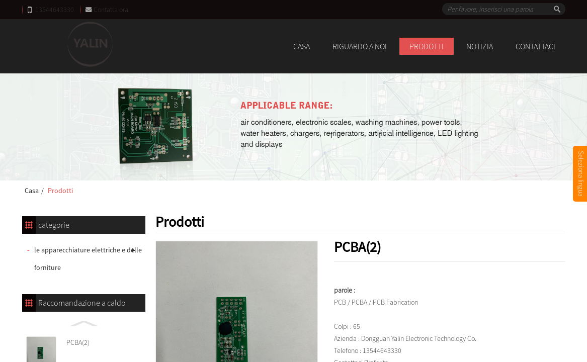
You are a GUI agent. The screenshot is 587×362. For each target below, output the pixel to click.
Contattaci (535, 46)
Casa (301, 46)
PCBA (359, 302)
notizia (479, 46)
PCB (340, 302)
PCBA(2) (78, 342)
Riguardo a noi (359, 46)
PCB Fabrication (395, 302)
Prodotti (426, 46)
